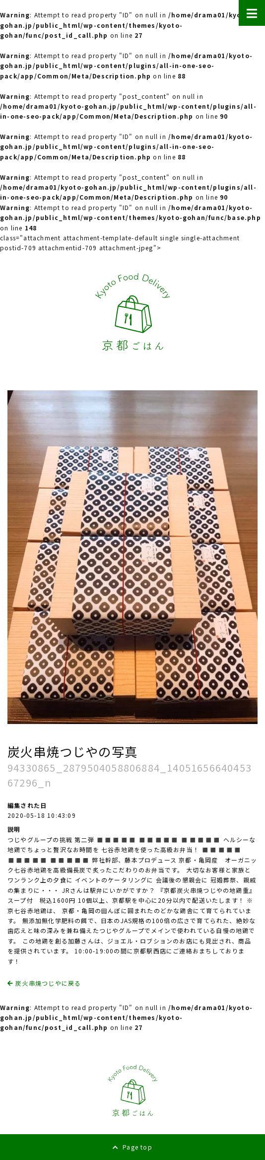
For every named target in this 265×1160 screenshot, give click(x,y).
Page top (132, 1147)
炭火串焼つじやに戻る (44, 983)
